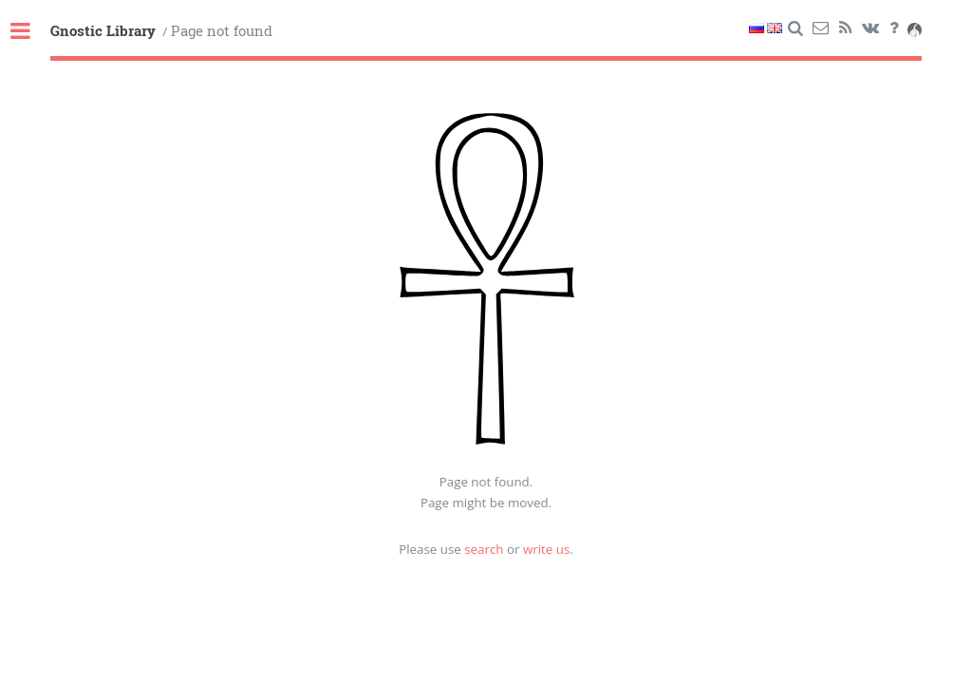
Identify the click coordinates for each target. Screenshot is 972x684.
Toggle (30, 32)
